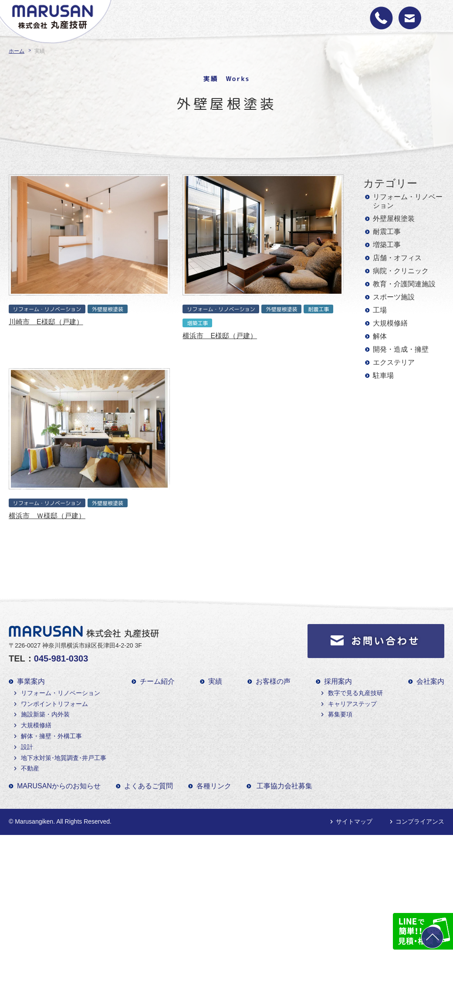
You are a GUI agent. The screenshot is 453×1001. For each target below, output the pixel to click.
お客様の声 (273, 681)
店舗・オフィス (397, 257)
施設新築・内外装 (45, 714)
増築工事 (387, 244)
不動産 (30, 768)
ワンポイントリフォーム (54, 703)
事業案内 (31, 681)
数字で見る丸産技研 (355, 692)
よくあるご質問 (148, 786)
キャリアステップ (352, 703)
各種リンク (213, 786)
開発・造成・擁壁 (401, 349)
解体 (380, 336)
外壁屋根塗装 (394, 218)
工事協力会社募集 (284, 786)
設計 (27, 746)
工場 (380, 310)
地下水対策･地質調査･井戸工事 (63, 757)
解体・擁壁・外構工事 (51, 736)
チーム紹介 (157, 681)
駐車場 (383, 375)
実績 (215, 681)
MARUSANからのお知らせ (59, 786)
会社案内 (430, 681)
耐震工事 (387, 231)
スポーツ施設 (394, 297)
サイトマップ (354, 821)
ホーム (16, 51)
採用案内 (338, 681)
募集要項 (340, 714)
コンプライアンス (420, 821)
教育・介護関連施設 (404, 284)
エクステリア (394, 362)
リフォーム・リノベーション (408, 201)
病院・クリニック (401, 271)
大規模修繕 (390, 323)
